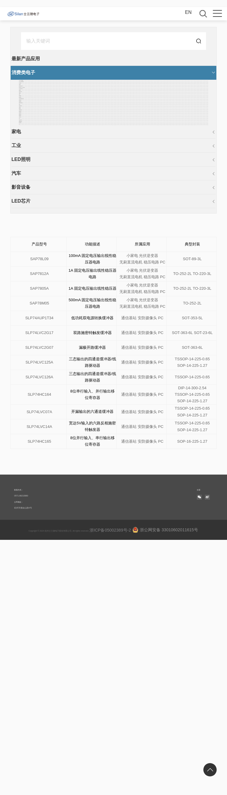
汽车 (22, 428)
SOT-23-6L (203, 588)
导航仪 (26, 262)
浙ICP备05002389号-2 (105, 785)
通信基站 (129, 573)
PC (22, 375)
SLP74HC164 (39, 649)
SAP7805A (39, 543)
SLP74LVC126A (39, 632)
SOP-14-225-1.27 (192, 620)
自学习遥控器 (33, 234)
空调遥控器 (31, 281)
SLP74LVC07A (39, 667)
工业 (22, 400)
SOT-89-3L (192, 514)
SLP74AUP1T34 (39, 573)
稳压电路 (28, 196)
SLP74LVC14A (39, 682)
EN (188, 12)
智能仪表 (28, 309)
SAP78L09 (39, 514)
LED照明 (27, 414)
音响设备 (28, 224)
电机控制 (28, 290)
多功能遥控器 (33, 121)
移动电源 (28, 215)
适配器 (26, 168)
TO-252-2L (182, 529)
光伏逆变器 (148, 525)
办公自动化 (31, 346)
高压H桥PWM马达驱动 (43, 130)
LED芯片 (27, 456)
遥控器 (26, 271)
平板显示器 (31, 159)
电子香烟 (28, 365)
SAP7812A (39, 529)
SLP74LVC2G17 (39, 588)
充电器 (26, 112)
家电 (22, 387)
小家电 (132, 525)
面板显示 (28, 318)
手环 (23, 177)
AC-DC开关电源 (36, 84)
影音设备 (27, 442)
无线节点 (28, 328)
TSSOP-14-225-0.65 (192, 614)
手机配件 (28, 187)
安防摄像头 (147, 573)
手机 (23, 243)
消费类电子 (29, 72)
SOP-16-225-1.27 (192, 696)
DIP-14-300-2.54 (192, 643)
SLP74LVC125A (39, 617)
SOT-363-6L (182, 588)
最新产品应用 (32, 58)
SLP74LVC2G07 (39, 602)
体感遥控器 (31, 252)
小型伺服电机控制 (38, 205)
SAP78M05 (39, 558)
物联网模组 (31, 356)
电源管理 (28, 299)
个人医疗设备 (33, 140)
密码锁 (26, 149)
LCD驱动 (28, 102)
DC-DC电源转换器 (38, 93)
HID (23, 337)
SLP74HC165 (39, 696)
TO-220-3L (202, 529)
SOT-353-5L (192, 573)
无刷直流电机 (130, 517)
